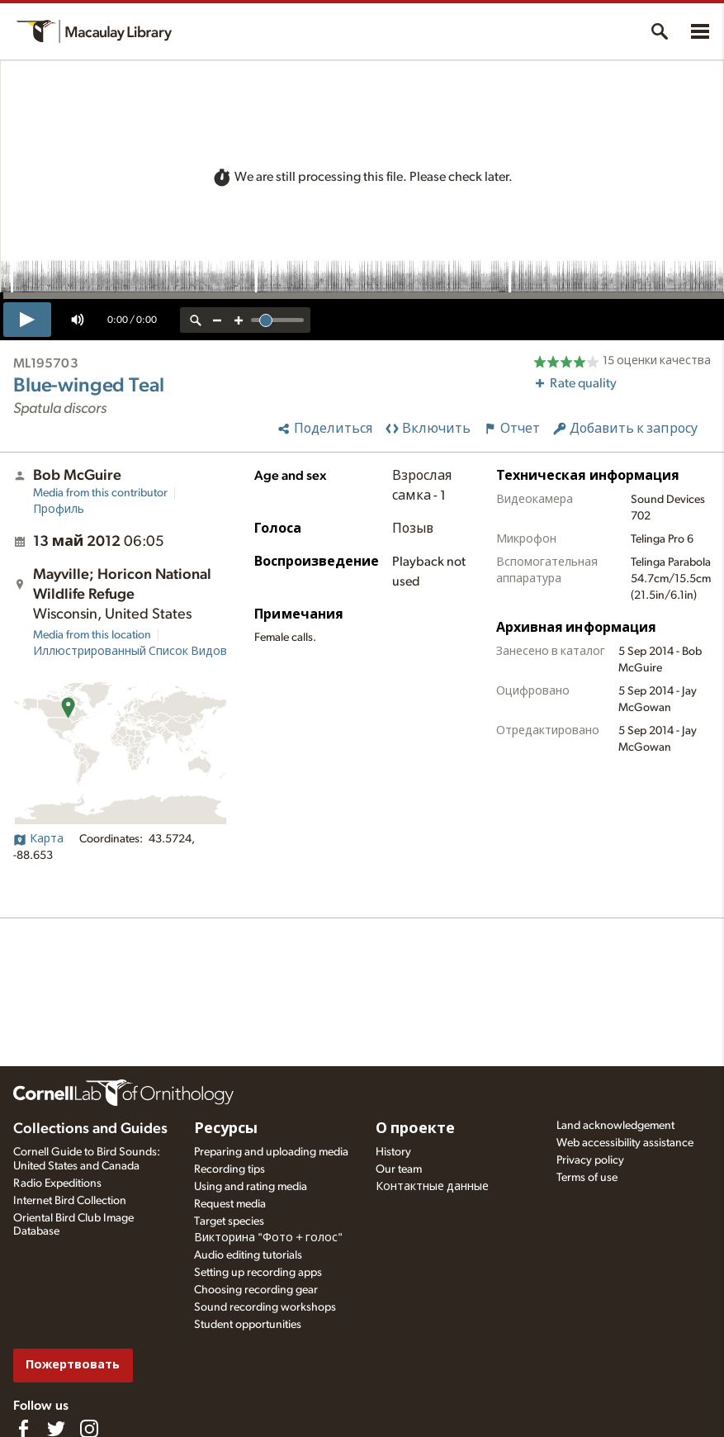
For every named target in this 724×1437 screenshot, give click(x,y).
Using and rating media (250, 1187)
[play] (27, 319)
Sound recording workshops (265, 1307)
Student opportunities (247, 1324)
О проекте (415, 1129)
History (393, 1152)
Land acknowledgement (615, 1125)
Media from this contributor (100, 493)
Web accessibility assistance (624, 1143)
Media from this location (92, 635)
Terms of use (587, 1177)
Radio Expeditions (57, 1183)
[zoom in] (239, 320)
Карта (38, 839)
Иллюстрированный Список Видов (130, 651)
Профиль (58, 509)
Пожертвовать (73, 1365)
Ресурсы (226, 1129)
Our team (399, 1169)
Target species (229, 1221)
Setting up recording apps (258, 1272)
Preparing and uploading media (271, 1152)
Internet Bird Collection (69, 1201)
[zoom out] (217, 320)
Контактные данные (432, 1187)
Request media (230, 1204)
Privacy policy (590, 1160)
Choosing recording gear (256, 1290)
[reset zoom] (196, 320)
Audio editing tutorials (248, 1255)
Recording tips (229, 1169)
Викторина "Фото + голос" (268, 1238)
